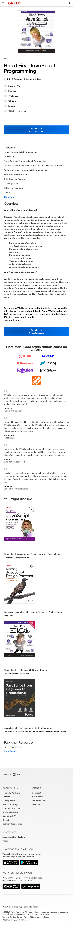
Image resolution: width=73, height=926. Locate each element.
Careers (6, 796)
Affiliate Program (10, 812)
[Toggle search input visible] (70, 3)
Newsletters (37, 796)
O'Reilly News (8, 800)
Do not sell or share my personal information (20, 907)
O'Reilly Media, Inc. (17, 111)
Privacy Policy (38, 800)
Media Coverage (10, 804)
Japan (5, 841)
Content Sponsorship (12, 824)
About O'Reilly (10, 787)
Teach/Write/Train (11, 793)
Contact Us (37, 793)
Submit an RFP (9, 816)
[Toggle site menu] (3, 3)
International (9, 831)
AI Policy (36, 804)
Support (36, 787)
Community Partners (11, 808)
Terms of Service (9, 917)
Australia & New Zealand (13, 837)
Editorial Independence (39, 917)
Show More (9, 197)
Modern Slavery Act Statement (14, 920)
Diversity (6, 820)
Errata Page (9, 751)
